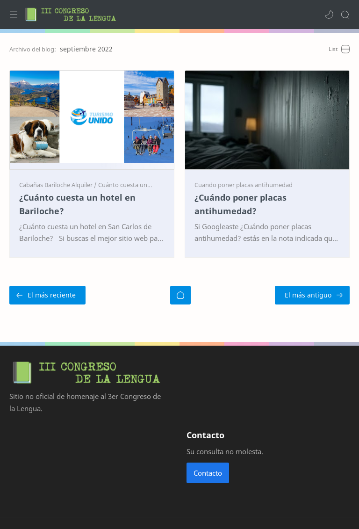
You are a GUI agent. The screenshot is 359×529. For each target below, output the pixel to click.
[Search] (345, 14)
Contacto (208, 473)
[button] (329, 14)
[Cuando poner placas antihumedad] (243, 185)
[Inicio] (180, 295)
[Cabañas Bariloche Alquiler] (58, 185)
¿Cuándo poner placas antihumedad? (240, 204)
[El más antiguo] (312, 295)
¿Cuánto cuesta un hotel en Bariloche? (77, 204)
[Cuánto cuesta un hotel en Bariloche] (148, 185)
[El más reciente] (47, 295)
